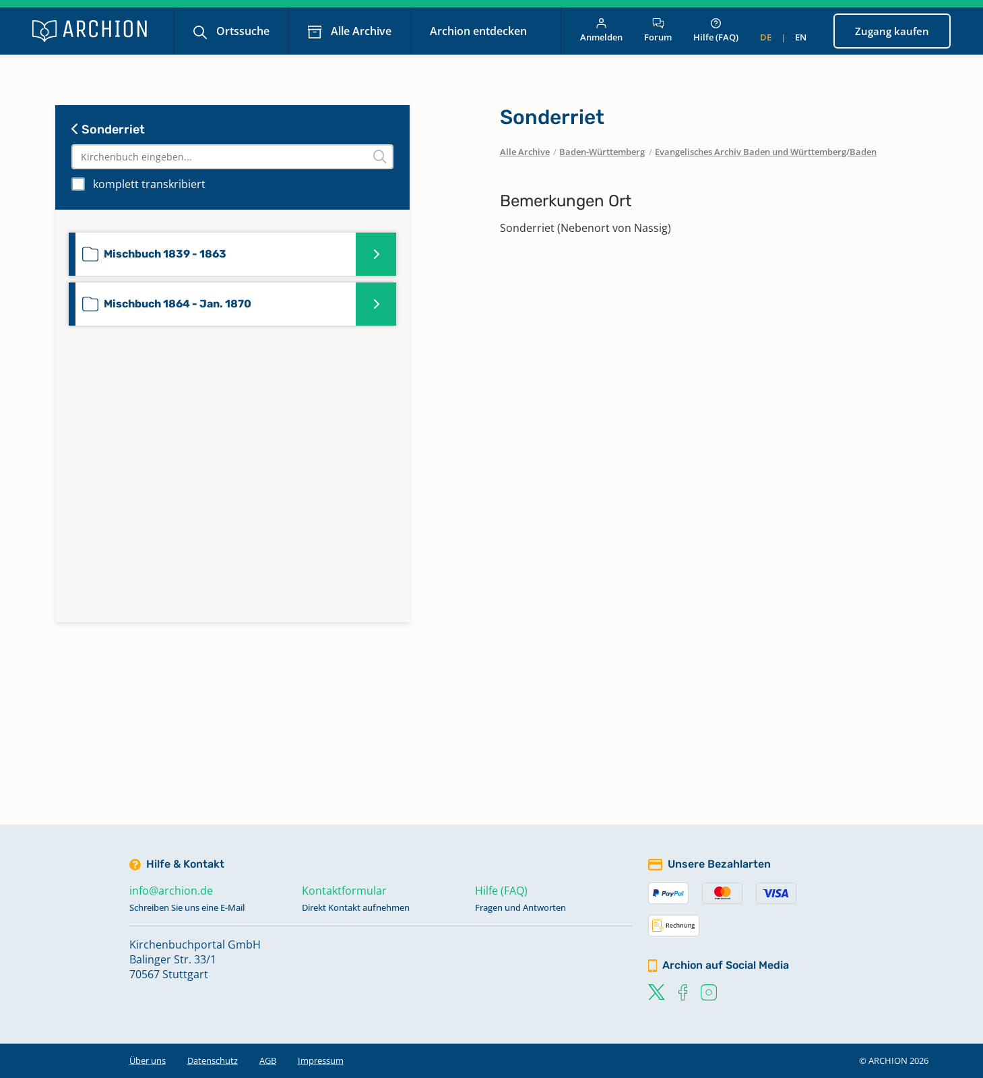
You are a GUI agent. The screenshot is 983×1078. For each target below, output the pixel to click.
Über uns (147, 1060)
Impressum (321, 1060)
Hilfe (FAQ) (715, 30)
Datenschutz (212, 1060)
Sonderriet (108, 129)
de (765, 37)
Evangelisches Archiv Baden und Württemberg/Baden (766, 152)
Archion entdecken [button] (480, 31)
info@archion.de (171, 890)
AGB (267, 1060)
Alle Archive (359, 31)
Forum (658, 30)
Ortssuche (241, 31)
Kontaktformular (344, 890)
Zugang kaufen (892, 31)
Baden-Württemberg (602, 152)
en (800, 37)
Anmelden (601, 30)
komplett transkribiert (149, 184)
